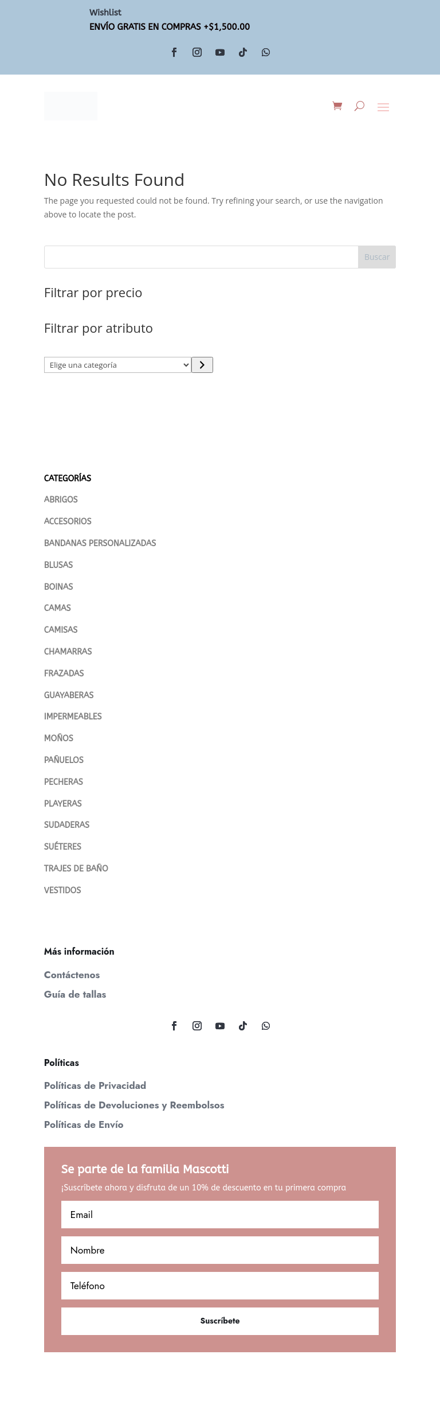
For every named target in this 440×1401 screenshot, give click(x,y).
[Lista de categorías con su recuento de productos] (118, 365)
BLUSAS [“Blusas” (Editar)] (58, 565)
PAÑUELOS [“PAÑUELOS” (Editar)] (64, 760)
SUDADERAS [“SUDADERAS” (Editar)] (66, 825)
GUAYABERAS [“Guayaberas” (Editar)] (68, 696)
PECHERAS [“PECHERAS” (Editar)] (63, 782)
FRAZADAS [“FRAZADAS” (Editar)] (64, 674)
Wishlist (105, 12)
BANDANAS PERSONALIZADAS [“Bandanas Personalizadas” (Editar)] (100, 543)
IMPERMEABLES (73, 717)
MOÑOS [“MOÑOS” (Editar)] (58, 739)
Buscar (377, 256)
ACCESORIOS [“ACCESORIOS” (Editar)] (68, 522)
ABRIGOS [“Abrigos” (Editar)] (61, 500)
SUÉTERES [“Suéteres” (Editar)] (62, 847)
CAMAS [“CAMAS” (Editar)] (57, 608)
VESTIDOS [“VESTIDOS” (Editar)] (62, 891)
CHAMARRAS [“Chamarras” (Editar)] (68, 652)
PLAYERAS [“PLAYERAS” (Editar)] (63, 804)
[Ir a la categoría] (202, 365)
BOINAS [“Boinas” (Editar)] (58, 587)
